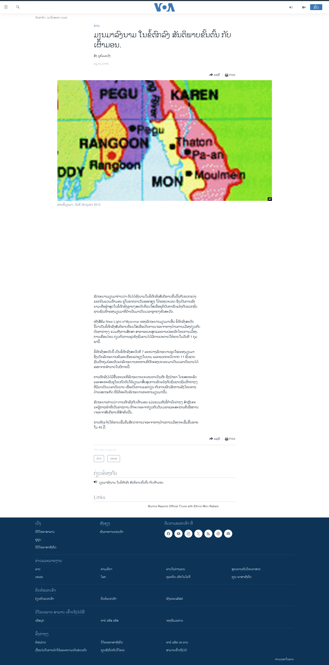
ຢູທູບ (38, 539)
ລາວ (37, 569)
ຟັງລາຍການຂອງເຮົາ (111, 532)
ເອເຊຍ (39, 577)
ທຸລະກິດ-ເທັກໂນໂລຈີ (178, 577)
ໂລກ (103, 577)
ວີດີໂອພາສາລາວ (45, 532)
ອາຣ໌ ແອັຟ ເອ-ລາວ (177, 642)
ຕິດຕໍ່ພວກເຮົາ (108, 599)
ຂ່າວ (97, 26)
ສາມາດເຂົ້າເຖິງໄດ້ (176, 650)
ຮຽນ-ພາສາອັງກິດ (242, 577)
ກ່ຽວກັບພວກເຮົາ (44, 599)
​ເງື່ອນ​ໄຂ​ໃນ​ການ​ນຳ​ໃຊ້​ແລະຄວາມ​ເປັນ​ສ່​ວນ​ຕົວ (61, 650)
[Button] (214, 75)
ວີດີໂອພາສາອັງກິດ (45, 547)
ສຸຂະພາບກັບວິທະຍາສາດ (246, 569)
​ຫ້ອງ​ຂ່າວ (40, 642)
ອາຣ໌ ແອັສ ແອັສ (110, 620)
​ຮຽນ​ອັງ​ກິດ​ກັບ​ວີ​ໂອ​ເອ (112, 650)
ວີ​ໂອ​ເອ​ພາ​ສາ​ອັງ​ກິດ (112, 642)
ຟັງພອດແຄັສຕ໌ (174, 599)
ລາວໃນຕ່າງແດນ (175, 569)
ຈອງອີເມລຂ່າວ (174, 620)
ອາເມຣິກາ (106, 569)
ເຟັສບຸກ (39, 620)
